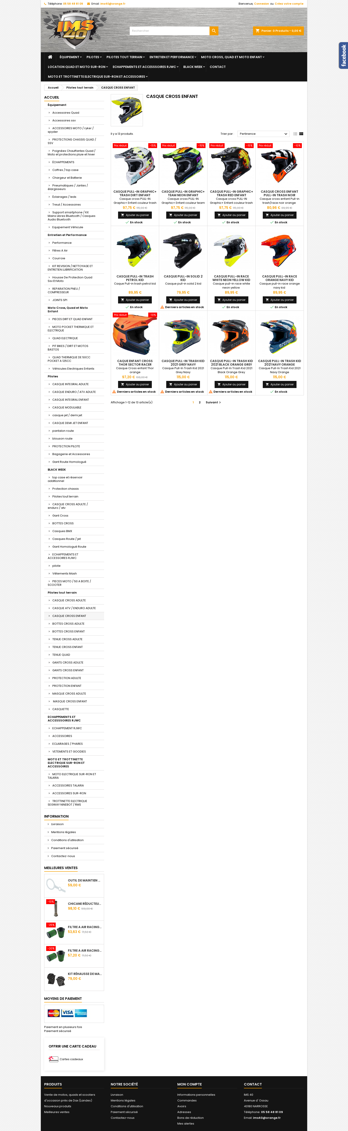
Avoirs (181, 1106)
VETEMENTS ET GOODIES (69, 751)
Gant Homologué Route (69, 547)
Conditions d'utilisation (67, 840)
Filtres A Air (60, 250)
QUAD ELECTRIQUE (65, 338)
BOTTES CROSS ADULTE (68, 624)
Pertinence (264, 134)
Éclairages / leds (64, 197)
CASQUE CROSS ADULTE (69, 600)
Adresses (184, 1112)
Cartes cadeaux (71, 1059)
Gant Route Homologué (69, 462)
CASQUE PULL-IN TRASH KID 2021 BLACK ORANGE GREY (231, 363)
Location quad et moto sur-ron (76, 67)
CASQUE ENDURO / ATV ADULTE (74, 392)
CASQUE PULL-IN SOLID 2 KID (183, 278)
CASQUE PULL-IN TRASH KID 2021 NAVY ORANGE (279, 363)
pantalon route (63, 431)
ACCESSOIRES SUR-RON (69, 793)
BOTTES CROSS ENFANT (68, 631)
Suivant (214, 402)
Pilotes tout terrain (124, 57)
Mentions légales (63, 832)
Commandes (187, 1100)
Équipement (69, 57)
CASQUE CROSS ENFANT (69, 616)
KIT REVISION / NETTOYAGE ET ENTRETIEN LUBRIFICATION (70, 268)
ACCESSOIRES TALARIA (68, 785)
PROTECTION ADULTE (66, 678)
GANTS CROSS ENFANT (68, 670)
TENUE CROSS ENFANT (67, 647)
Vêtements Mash (64, 573)
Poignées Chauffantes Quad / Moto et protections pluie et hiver (71, 152)
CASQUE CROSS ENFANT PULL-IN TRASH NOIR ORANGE (279, 195)
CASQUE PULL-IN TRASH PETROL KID (135, 278)
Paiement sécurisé (64, 848)
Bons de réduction (190, 1118)
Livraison (57, 824)
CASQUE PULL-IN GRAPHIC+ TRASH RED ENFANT (231, 193)
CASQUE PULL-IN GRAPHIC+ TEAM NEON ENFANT (183, 193)
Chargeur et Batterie (67, 178)
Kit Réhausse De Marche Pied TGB (85, 974)
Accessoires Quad (65, 113)
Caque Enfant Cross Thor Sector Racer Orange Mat (135, 364)
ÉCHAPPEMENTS (63, 162)
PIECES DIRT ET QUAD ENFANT (72, 319)
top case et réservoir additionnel (65, 479)
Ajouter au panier (135, 215)
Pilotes (93, 57)
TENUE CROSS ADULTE (67, 639)
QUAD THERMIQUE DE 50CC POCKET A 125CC (69, 359)
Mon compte (189, 1084)
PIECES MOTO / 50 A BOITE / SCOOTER (69, 583)
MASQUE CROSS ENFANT (69, 701)
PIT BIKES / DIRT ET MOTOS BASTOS (68, 348)
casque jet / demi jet (67, 415)
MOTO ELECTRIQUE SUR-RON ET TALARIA (72, 776)
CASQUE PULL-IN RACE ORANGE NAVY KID (279, 278)
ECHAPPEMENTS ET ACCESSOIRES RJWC (63, 556)
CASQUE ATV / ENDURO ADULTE (74, 608)
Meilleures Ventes (61, 867)
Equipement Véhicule (67, 227)
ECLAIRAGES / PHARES (67, 744)
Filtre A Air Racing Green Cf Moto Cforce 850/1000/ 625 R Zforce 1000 (85, 950)
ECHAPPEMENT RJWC (67, 728)
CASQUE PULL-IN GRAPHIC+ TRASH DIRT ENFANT (134, 193)
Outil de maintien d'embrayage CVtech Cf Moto (85, 880)
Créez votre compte (289, 4)
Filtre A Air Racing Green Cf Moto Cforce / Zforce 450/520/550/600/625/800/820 (85, 927)
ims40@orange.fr (112, 4)
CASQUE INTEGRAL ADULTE (70, 384)
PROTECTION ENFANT (66, 686)
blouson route (62, 438)
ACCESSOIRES (62, 736)
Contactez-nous (63, 856)
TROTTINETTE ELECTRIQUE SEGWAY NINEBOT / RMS (67, 803)
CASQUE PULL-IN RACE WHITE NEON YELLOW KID (231, 278)
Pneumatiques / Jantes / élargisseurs (68, 187)
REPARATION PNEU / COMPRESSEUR (64, 290)
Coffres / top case (65, 170)
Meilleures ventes (56, 1112)
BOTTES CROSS (63, 523)
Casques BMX (62, 531)
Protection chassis (65, 489)
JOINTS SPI (59, 300)
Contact (218, 67)
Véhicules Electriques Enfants (73, 368)
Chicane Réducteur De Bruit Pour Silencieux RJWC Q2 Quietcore (85, 903)
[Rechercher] (174, 30)
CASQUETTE (60, 709)
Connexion (261, 4)
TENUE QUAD (61, 655)
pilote (56, 566)
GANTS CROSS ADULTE (67, 662)
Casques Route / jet (66, 539)
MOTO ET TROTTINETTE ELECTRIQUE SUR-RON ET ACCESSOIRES (96, 76)
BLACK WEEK (192, 67)
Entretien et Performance (172, 57)
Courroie (58, 258)
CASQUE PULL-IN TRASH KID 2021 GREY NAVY (183, 363)
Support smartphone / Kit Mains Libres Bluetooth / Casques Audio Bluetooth (71, 216)
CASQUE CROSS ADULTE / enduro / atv (68, 506)
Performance (62, 243)
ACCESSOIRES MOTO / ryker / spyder (71, 130)
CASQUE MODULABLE (66, 407)
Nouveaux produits (57, 1106)
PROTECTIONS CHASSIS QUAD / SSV (72, 141)
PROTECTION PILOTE (66, 446)
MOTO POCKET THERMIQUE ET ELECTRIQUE (71, 329)
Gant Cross (60, 515)
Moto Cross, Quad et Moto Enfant (231, 57)
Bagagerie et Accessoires (71, 454)
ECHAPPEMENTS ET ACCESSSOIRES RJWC (144, 67)
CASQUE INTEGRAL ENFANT (70, 400)
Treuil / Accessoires (66, 204)
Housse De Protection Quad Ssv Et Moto (70, 279)
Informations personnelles (196, 1095)
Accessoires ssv (64, 120)
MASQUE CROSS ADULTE (69, 693)
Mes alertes (185, 1123)
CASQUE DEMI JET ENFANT (70, 423)
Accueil (51, 97)
